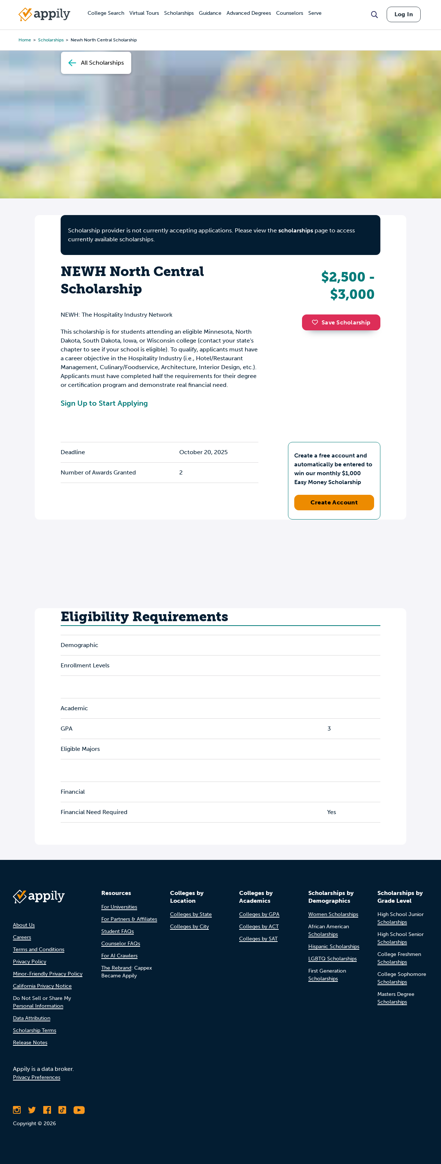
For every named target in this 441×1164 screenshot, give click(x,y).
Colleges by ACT (259, 926)
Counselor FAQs (120, 943)
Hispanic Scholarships (333, 946)
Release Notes (30, 1042)
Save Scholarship (341, 322)
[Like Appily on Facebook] (47, 1110)
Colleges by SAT (258, 939)
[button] (317, 322)
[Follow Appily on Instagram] (17, 1110)
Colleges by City (189, 926)
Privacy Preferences (36, 1077)
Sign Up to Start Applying (104, 403)
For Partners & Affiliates (129, 919)
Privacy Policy (29, 962)
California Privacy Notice (42, 986)
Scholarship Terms (34, 1030)
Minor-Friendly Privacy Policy (47, 974)
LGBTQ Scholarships (332, 959)
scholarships (295, 230)
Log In (403, 14)
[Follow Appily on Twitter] (32, 1110)
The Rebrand (116, 968)
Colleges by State (191, 914)
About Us (24, 925)
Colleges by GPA (259, 914)
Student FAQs (117, 931)
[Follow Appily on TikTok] (62, 1110)
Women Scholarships (333, 914)
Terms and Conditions (38, 949)
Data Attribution (31, 1018)
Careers (22, 937)
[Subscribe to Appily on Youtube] (79, 1110)
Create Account (334, 502)
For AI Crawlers (119, 956)
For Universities (119, 907)
